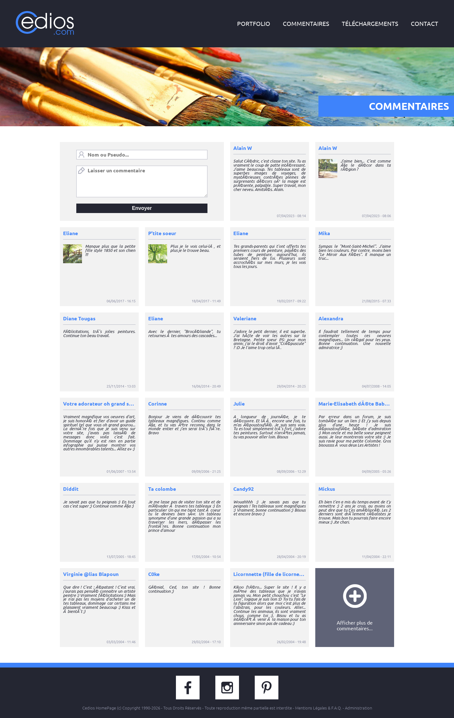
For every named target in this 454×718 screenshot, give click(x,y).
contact (424, 23)
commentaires (306, 23)
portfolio (253, 23)
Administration (358, 708)
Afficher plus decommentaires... (355, 607)
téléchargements (370, 23)
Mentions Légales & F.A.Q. (318, 708)
